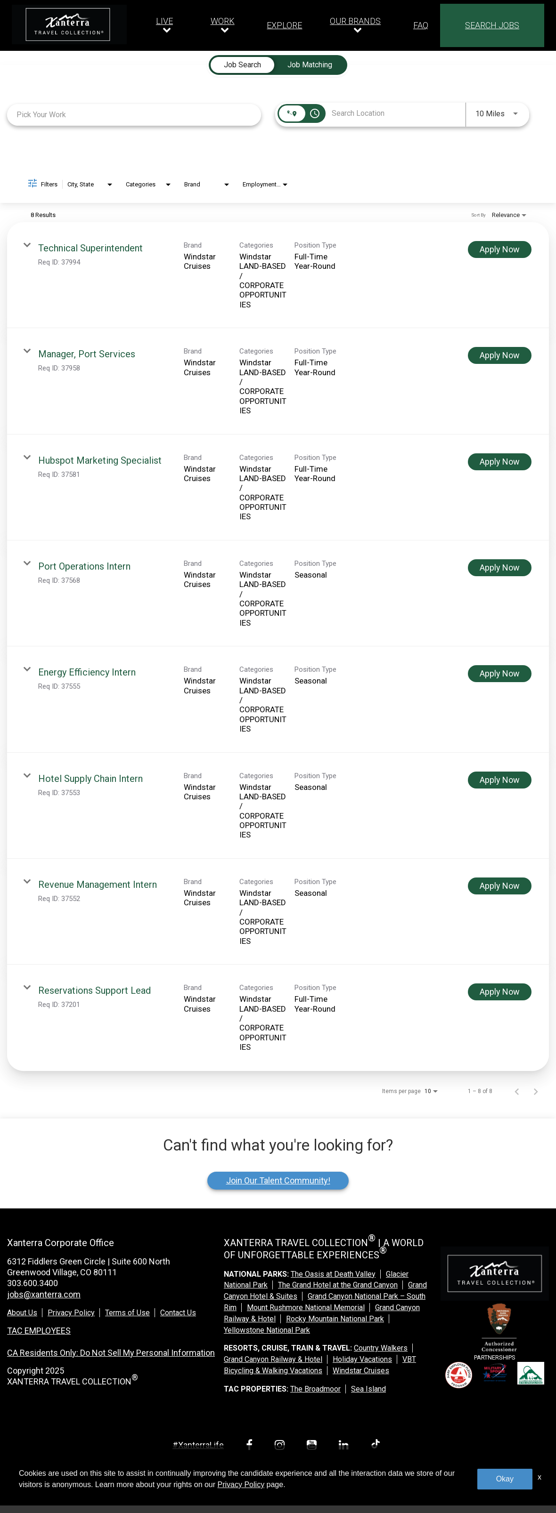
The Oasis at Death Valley (333, 1274)
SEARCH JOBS (492, 25)
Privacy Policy (71, 1312)
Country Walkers (381, 1348)
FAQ (420, 25)
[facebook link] (251, 1446)
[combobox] (134, 115)
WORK (223, 21)
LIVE (164, 21)
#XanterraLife (198, 1445)
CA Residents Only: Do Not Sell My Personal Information (111, 1353)
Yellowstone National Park (267, 1330)
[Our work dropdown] (225, 25)
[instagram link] (281, 1446)
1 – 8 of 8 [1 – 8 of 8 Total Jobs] (480, 1091)
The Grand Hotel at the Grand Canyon (338, 1284)
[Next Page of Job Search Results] (535, 1091)
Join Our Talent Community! (278, 1180)
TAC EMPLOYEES (39, 1331)
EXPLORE (284, 25)
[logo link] (69, 24)
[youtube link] (313, 1446)
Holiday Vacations (362, 1359)
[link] (278, 275)
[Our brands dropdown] (358, 25)
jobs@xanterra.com (44, 1294)
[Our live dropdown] (167, 25)
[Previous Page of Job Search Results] (516, 1091)
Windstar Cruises (361, 1370)
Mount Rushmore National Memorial (306, 1307)
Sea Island (368, 1388)
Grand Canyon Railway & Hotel (273, 1359)
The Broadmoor (315, 1388)
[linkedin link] (345, 1446)
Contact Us (178, 1312)
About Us (22, 1312)
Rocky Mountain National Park (335, 1318)
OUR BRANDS (355, 21)
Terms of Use (127, 1312)
